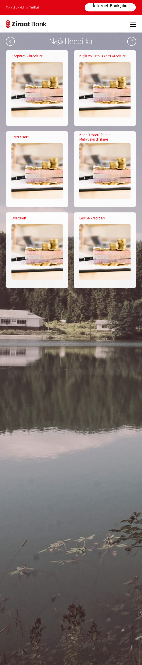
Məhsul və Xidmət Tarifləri (22, 7)
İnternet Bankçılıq (110, 6)
